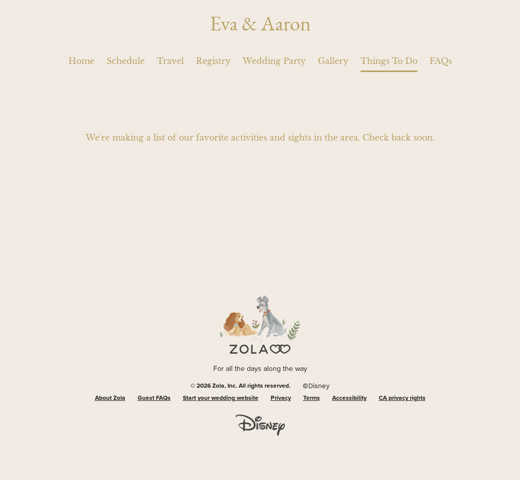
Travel (170, 61)
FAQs (441, 61)
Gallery (333, 61)
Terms (311, 398)
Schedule (126, 61)
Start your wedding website (220, 398)
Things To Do (389, 61)
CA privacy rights (402, 398)
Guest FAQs (154, 398)
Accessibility (349, 398)
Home (81, 61)
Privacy (281, 398)
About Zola (110, 398)
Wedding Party (274, 61)
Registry (213, 61)
